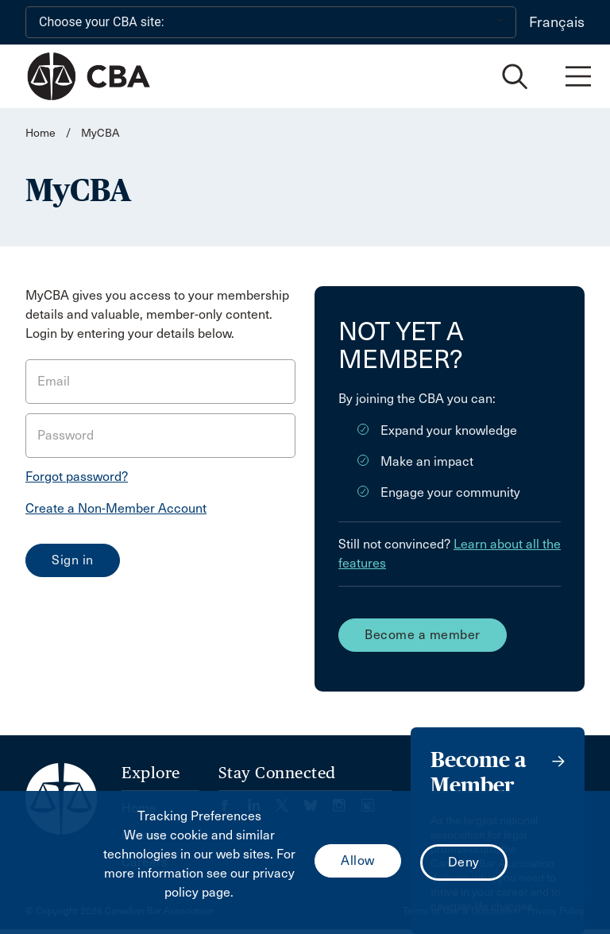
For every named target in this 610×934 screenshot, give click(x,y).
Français (557, 22)
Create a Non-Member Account (116, 508)
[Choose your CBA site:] (270, 22)
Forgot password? (76, 476)
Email (53, 381)
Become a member (423, 634)
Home (40, 133)
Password (65, 435)
